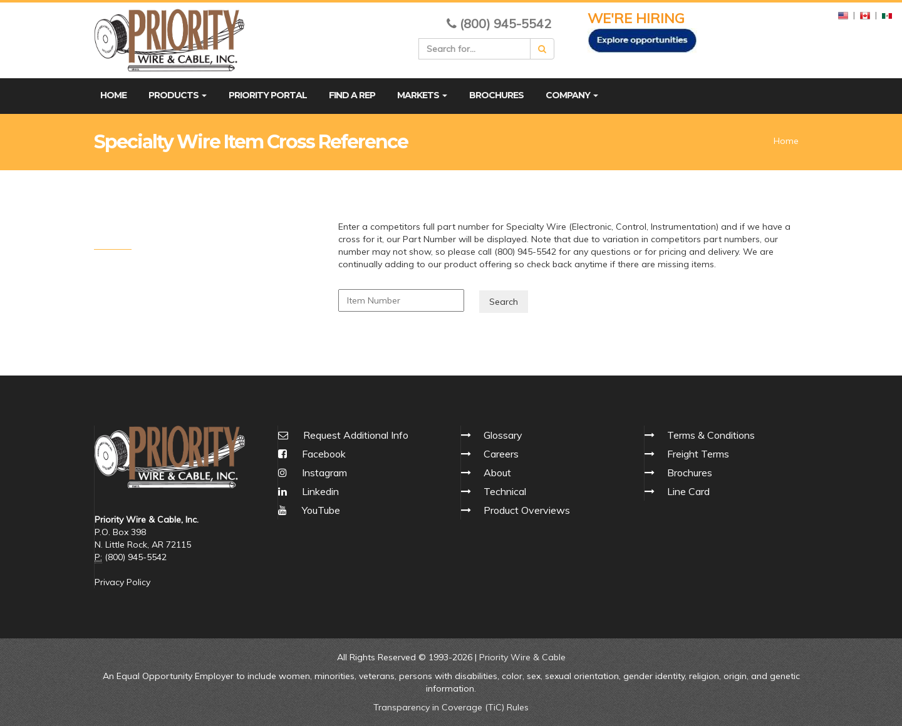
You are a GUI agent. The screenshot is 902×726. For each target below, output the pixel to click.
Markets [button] (422, 95)
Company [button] (572, 95)
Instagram (312, 472)
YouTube (309, 510)
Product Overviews (527, 510)
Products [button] (177, 95)
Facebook (312, 453)
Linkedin (308, 491)
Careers (501, 453)
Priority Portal (268, 95)
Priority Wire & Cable (522, 657)
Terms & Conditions (711, 435)
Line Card (688, 491)
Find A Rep (352, 95)
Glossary (503, 435)
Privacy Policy (122, 582)
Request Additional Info (355, 435)
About (497, 472)
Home (113, 95)
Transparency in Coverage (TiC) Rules (451, 707)
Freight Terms (698, 453)
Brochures (496, 95)
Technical (505, 491)
